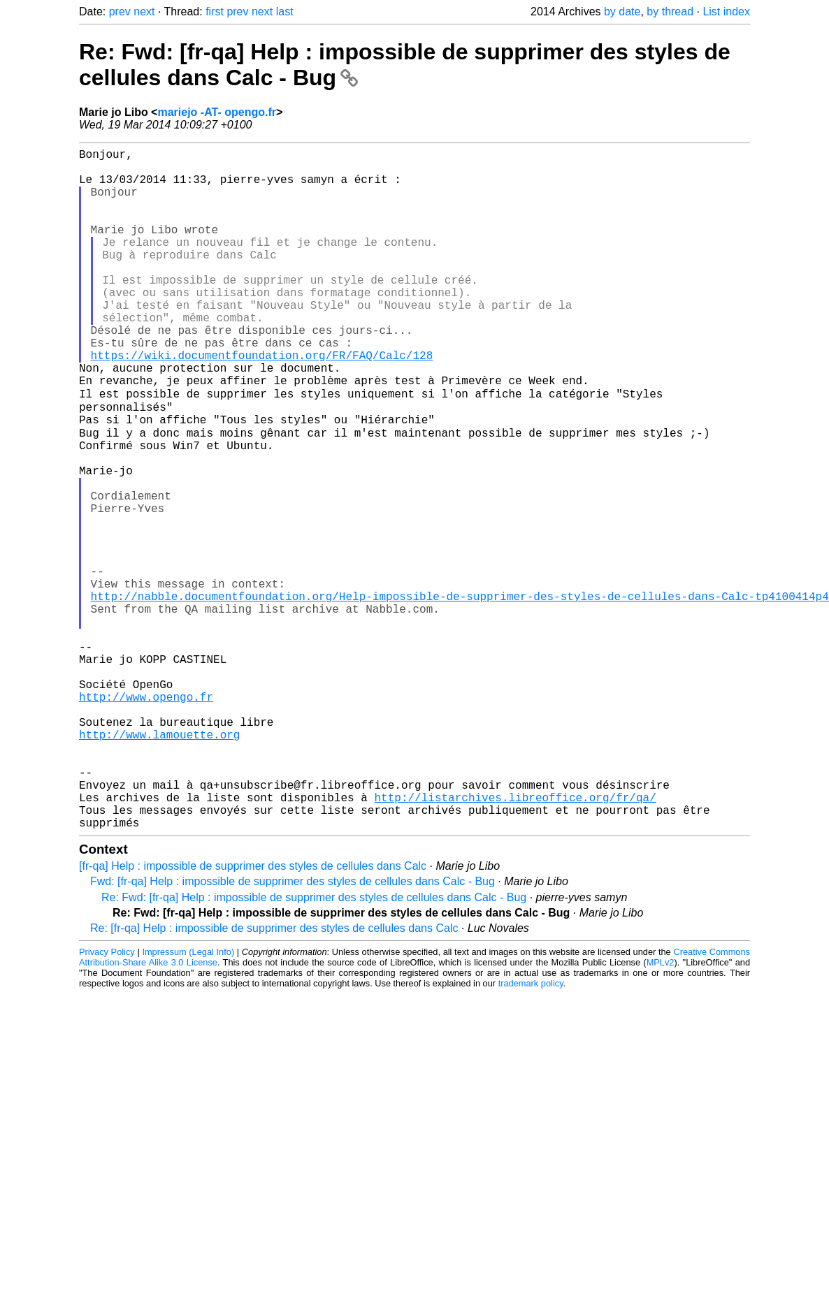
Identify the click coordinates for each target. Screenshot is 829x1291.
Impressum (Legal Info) (188, 1100)
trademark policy (530, 1132)
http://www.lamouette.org (159, 863)
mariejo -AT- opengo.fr (216, 112)
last (285, 11)
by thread (670, 11)
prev (120, 11)
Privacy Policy (107, 1100)
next (144, 11)
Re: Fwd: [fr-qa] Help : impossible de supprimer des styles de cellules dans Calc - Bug (313, 1046)
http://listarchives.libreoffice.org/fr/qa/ (515, 940)
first (215, 11)
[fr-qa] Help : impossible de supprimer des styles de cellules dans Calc (252, 1015)
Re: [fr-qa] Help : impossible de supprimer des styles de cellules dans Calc (274, 1077)
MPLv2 (661, 1111)
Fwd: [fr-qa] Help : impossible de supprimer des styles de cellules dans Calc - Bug (292, 1030)
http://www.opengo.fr (146, 817)
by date (622, 11)
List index (726, 11)
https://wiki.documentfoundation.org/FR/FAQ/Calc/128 (262, 402)
